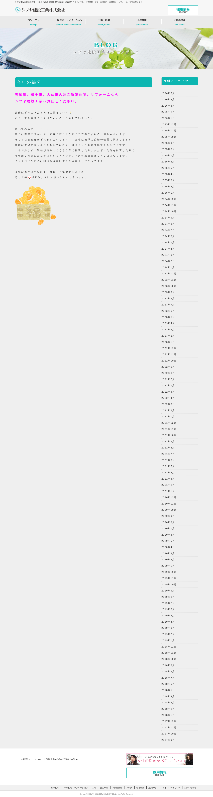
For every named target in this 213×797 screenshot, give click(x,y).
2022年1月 (168, 416)
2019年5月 (168, 615)
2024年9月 (168, 217)
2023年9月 (168, 292)
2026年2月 (168, 112)
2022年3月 (168, 404)
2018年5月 (168, 690)
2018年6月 (168, 684)
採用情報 (183, 10)
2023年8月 (168, 298)
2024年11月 (169, 205)
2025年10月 (169, 137)
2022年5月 (168, 391)
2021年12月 (169, 423)
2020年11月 (169, 503)
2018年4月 (168, 696)
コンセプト (33, 23)
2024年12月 (169, 199)
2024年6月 (168, 236)
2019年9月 (168, 590)
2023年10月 (169, 286)
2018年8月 (168, 671)
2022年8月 (168, 373)
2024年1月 (168, 267)
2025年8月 (168, 149)
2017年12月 (169, 721)
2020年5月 (168, 541)
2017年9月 (168, 740)
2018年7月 (168, 677)
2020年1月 (168, 566)
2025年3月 (168, 180)
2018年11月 (169, 653)
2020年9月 (168, 516)
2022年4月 (168, 398)
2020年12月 (169, 497)
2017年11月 (169, 727)
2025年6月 (168, 161)
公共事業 (142, 23)
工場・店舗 (104, 23)
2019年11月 (169, 578)
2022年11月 (169, 354)
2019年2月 (168, 634)
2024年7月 (168, 230)
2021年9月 (168, 441)
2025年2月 (168, 186)
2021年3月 (168, 478)
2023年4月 (168, 323)
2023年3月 (168, 329)
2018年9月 (168, 665)
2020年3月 (168, 553)
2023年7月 (168, 304)
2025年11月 (169, 130)
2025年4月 (168, 174)
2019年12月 (169, 572)
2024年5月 (168, 242)
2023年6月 (168, 311)
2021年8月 (168, 447)
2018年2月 (168, 709)
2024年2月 (168, 261)
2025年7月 (168, 155)
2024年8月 (168, 223)
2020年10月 (169, 509)
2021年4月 (168, 472)
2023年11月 (169, 280)
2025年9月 (168, 143)
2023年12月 (169, 273)
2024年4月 (168, 248)
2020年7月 (168, 528)
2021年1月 (168, 491)
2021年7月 (168, 454)
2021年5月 (168, 466)
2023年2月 (168, 335)
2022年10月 (169, 360)
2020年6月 (168, 534)
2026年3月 (168, 105)
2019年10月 (169, 584)
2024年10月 (169, 211)
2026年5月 (168, 93)
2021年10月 (169, 435)
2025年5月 (168, 168)
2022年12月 (169, 348)
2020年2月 (168, 559)
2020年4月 (168, 547)
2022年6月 (168, 385)
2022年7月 (168, 379)
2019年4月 (168, 621)
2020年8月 (168, 522)
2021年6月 (168, 460)
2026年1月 (168, 118)
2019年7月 (168, 603)
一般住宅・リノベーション (68, 23)
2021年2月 (168, 485)
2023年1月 (168, 342)
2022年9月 (168, 366)
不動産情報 (180, 23)
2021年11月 (169, 429)
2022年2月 (168, 410)
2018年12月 (169, 646)
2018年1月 (168, 715)
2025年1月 (168, 192)
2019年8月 (168, 597)
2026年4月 (168, 99)
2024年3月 (168, 255)
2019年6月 (168, 609)
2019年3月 (168, 628)
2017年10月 (169, 733)
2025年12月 (169, 124)
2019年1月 (168, 640)
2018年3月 (168, 702)
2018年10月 (169, 659)
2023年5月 (168, 317)
